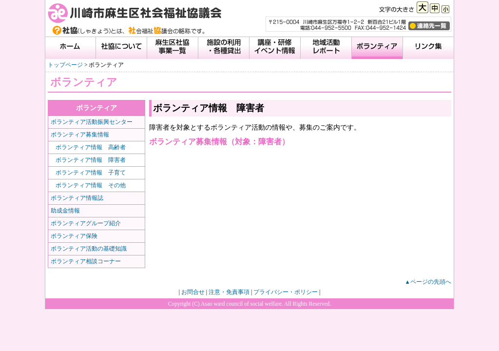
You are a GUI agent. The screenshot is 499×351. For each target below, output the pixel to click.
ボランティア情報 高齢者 (91, 147)
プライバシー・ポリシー (285, 292)
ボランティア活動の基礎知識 (89, 249)
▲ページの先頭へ (428, 282)
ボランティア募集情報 (80, 134)
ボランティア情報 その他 (91, 185)
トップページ (65, 65)
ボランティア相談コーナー (86, 261)
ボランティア (96, 108)
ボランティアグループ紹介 (86, 223)
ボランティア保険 (74, 236)
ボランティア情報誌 (77, 198)
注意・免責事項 (229, 292)
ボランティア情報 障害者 (91, 160)
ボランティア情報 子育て (91, 173)
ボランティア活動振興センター (92, 122)
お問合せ (193, 292)
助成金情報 (65, 211)
